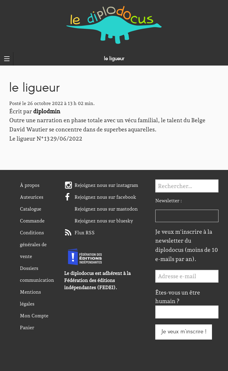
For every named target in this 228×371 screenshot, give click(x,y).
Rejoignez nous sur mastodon (106, 209)
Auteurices (31, 197)
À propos (29, 185)
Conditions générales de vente (33, 244)
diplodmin (46, 111)
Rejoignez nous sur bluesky (104, 221)
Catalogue (30, 209)
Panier (27, 327)
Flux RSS (85, 232)
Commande (32, 221)
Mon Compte (34, 316)
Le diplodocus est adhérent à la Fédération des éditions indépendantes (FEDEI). (97, 280)
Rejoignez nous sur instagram (106, 185)
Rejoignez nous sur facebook (105, 197)
